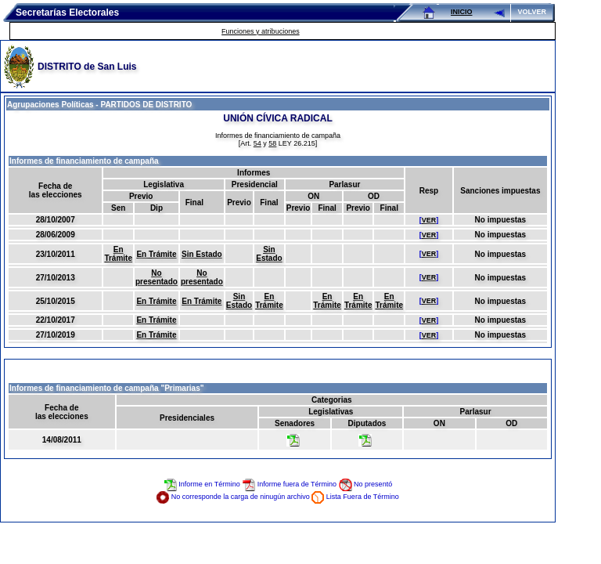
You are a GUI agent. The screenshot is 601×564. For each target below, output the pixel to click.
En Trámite (118, 253)
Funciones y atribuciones (260, 31)
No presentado (156, 277)
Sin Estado (202, 254)
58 (272, 143)
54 (257, 143)
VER (429, 220)
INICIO (462, 12)
